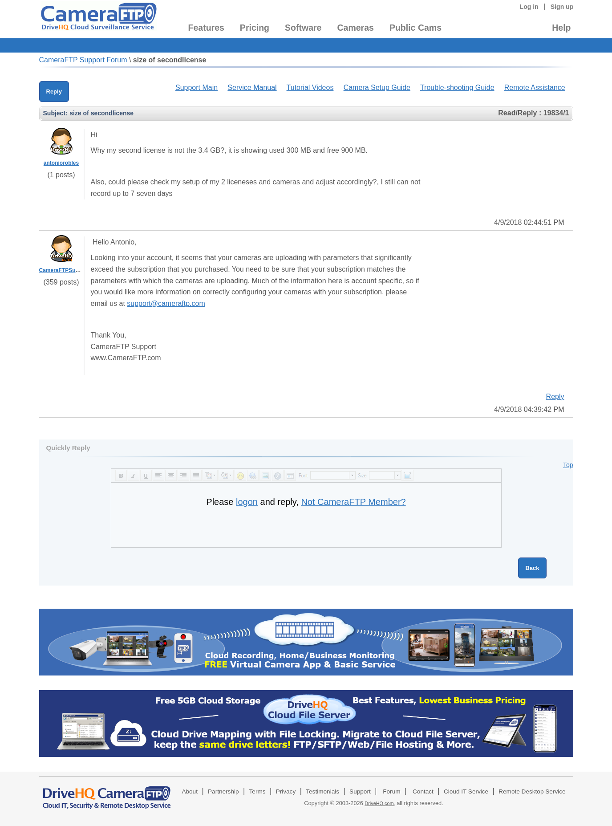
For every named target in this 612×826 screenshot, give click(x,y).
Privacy (286, 791)
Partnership (223, 791)
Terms (257, 791)
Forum (391, 791)
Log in (529, 6)
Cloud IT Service (466, 791)
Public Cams (415, 28)
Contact (423, 791)
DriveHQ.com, (380, 803)
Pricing (254, 28)
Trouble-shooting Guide (457, 87)
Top (568, 464)
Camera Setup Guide (377, 87)
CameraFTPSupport (64, 270)
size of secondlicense (170, 60)
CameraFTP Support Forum (83, 60)
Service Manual (251, 87)
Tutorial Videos (310, 87)
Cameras (355, 28)
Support (360, 791)
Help (561, 28)
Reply (54, 91)
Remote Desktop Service (532, 791)
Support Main (196, 87)
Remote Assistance (534, 87)
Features (206, 28)
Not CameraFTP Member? (353, 502)
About (190, 791)
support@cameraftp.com (166, 303)
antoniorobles (61, 163)
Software (303, 28)
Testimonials (322, 791)
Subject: (55, 113)
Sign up (562, 6)
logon (247, 502)
